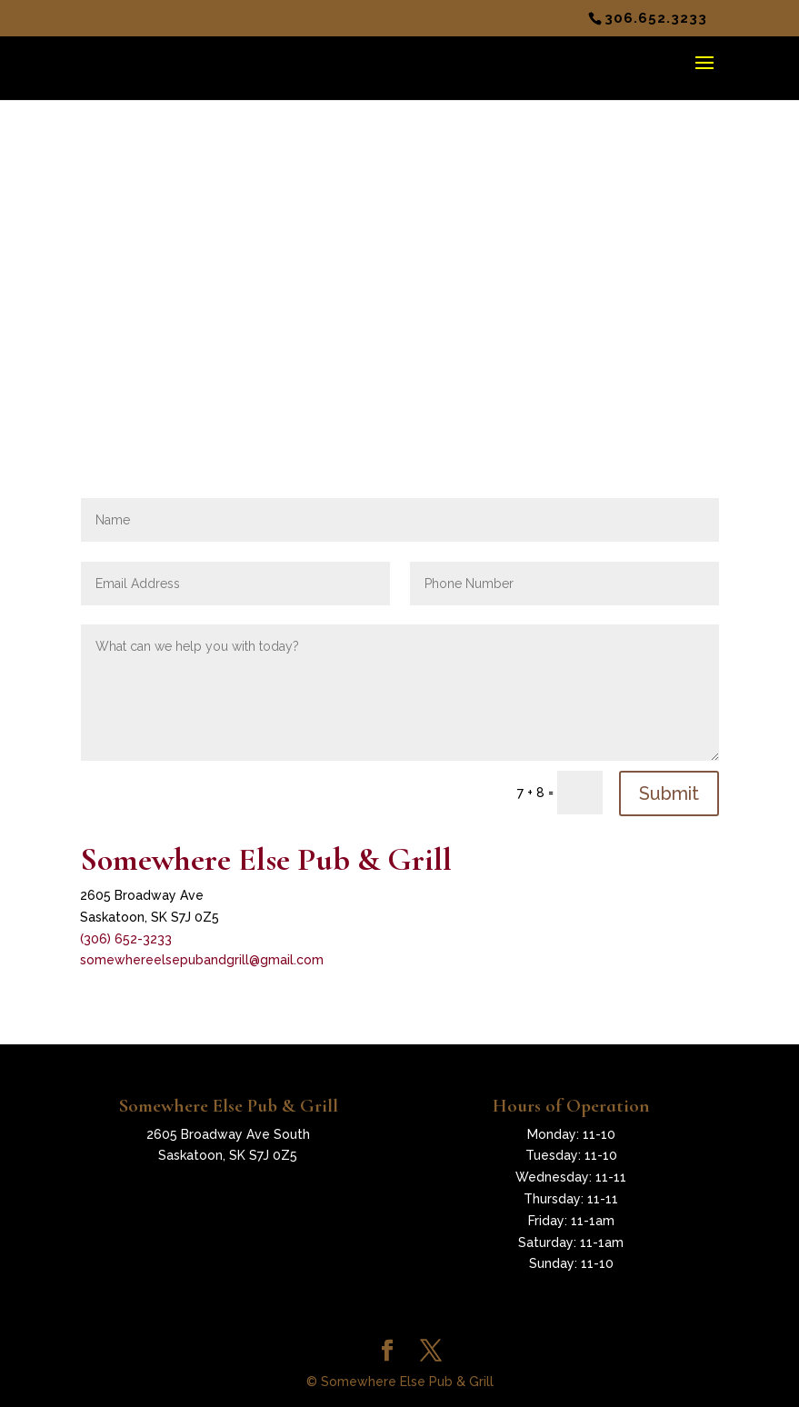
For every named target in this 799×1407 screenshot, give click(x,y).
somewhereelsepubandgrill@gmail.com (202, 960)
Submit (669, 793)
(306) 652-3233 (126, 939)
